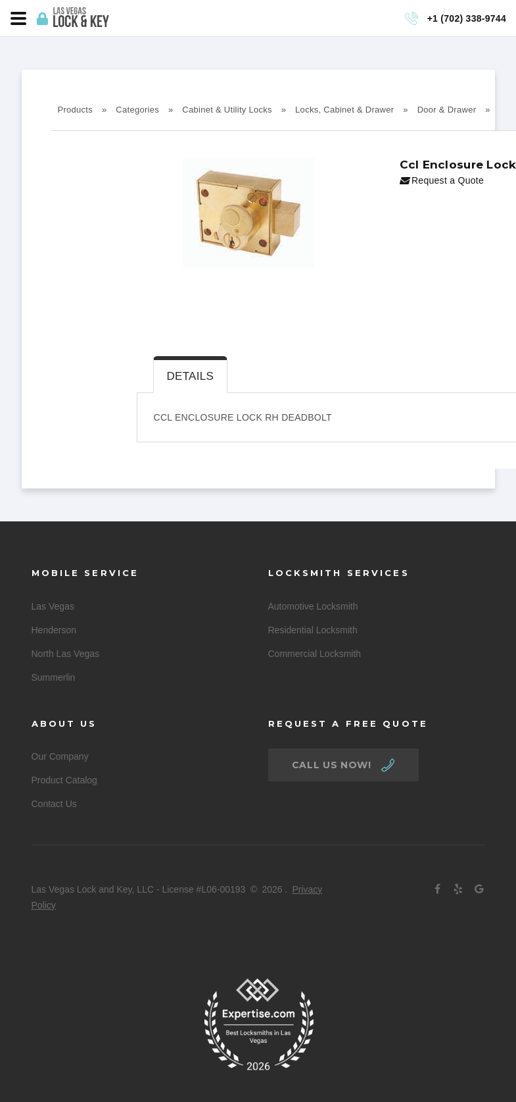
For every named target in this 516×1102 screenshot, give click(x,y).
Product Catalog (64, 780)
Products (75, 110)
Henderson (54, 630)
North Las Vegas (66, 653)
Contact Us (54, 804)
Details (190, 376)
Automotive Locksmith (313, 606)
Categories (137, 110)
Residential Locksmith (313, 630)
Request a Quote (442, 180)
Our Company (60, 756)
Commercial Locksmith (315, 653)
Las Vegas (53, 606)
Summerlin (54, 677)
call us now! (331, 765)
